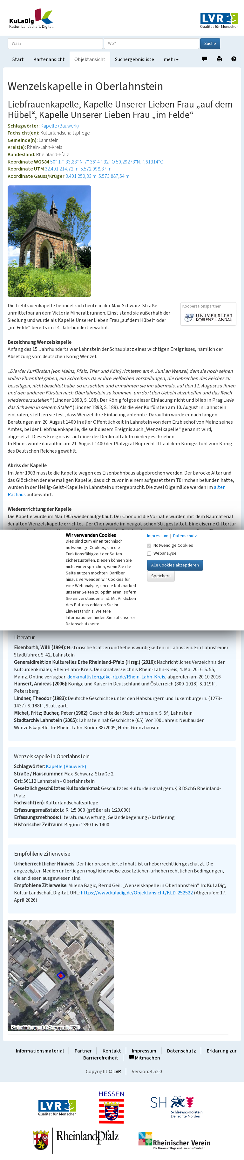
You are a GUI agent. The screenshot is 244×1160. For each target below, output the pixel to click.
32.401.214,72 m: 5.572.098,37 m (78, 168)
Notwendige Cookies (170, 545)
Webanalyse (162, 553)
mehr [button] (171, 59)
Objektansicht (89, 59)
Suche (210, 43)
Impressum (144, 1050)
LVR (117, 1071)
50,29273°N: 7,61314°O (140, 161)
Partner (83, 1050)
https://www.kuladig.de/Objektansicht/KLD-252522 (137, 892)
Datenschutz (181, 1050)
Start (18, 59)
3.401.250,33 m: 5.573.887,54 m (97, 176)
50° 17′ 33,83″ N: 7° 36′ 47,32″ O (82, 161)
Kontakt (112, 1050)
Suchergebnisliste (134, 59)
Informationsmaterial (40, 1050)
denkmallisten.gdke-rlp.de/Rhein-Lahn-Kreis (116, 676)
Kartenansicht (49, 59)
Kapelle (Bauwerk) (60, 125)
